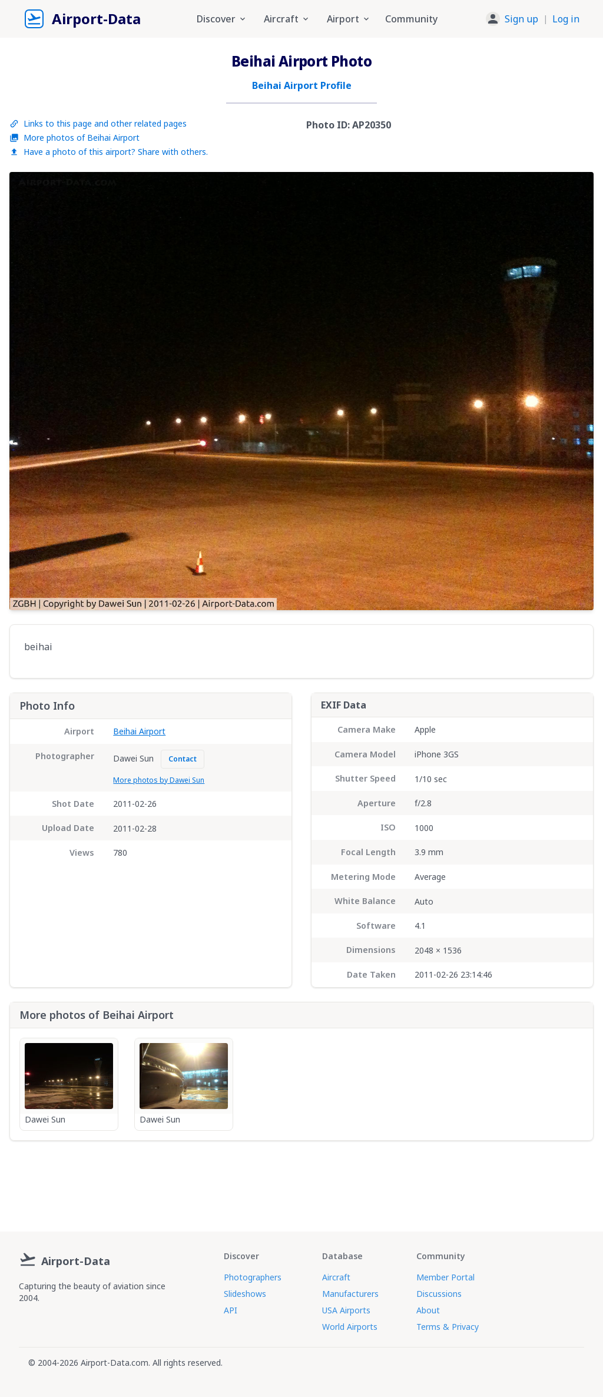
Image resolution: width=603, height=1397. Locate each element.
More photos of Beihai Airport (74, 137)
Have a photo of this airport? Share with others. (108, 151)
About (428, 1310)
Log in (565, 18)
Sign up (521, 18)
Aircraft (336, 1277)
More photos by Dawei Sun (158, 780)
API (230, 1310)
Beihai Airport (139, 731)
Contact (182, 759)
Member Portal (445, 1277)
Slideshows (245, 1293)
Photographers (252, 1277)
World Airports (349, 1326)
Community (411, 18)
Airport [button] (349, 18)
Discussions (439, 1293)
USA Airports (346, 1310)
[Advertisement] (301, 1181)
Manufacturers (350, 1293)
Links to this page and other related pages (98, 123)
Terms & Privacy (447, 1326)
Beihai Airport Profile (302, 85)
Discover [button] (222, 18)
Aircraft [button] (287, 18)
